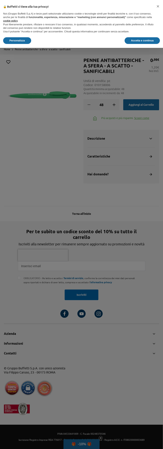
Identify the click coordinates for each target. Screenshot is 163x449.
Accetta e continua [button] (142, 40)
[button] (158, 6)
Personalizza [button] (17, 40)
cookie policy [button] (10, 20)
